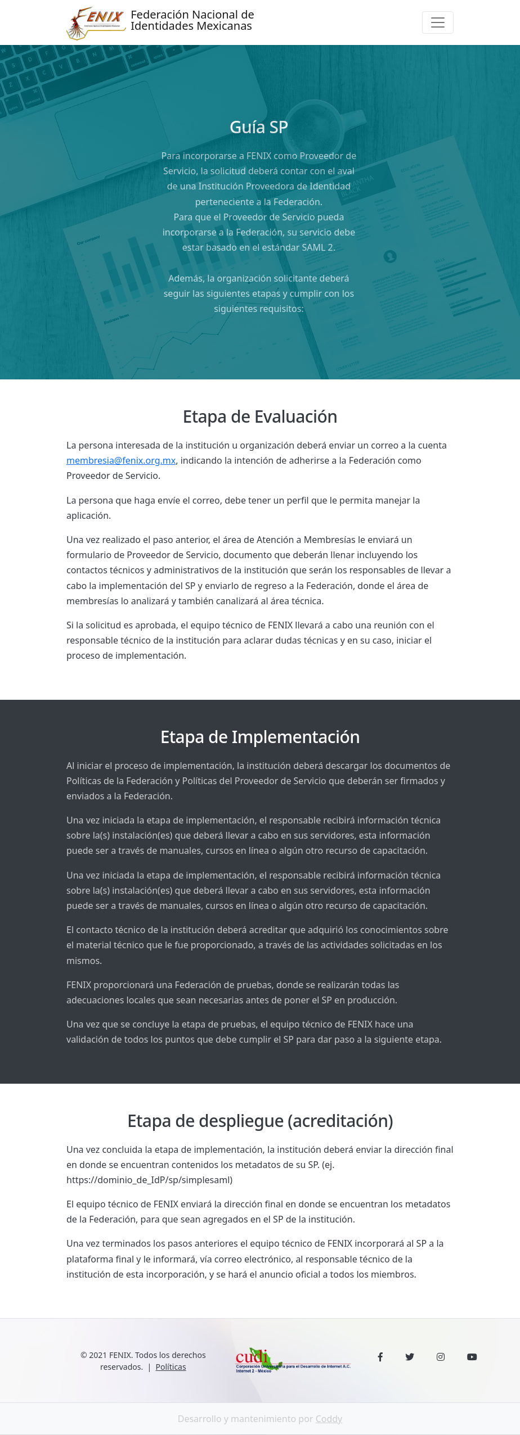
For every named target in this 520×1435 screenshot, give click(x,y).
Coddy (329, 1419)
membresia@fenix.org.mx (121, 460)
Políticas (171, 1366)
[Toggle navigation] (438, 22)
